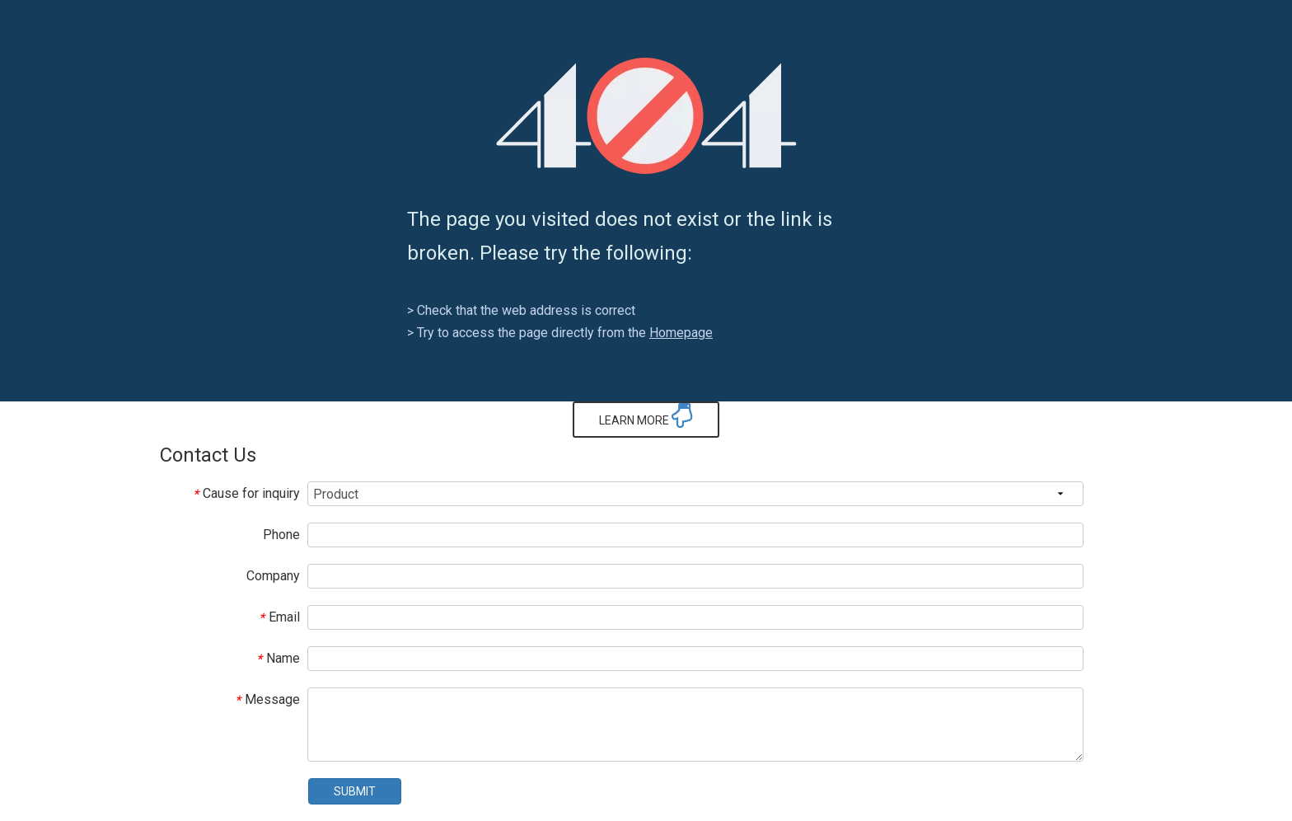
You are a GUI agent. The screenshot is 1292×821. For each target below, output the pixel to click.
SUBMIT (355, 791)
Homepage (681, 332)
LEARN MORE (646, 415)
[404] (646, 116)
